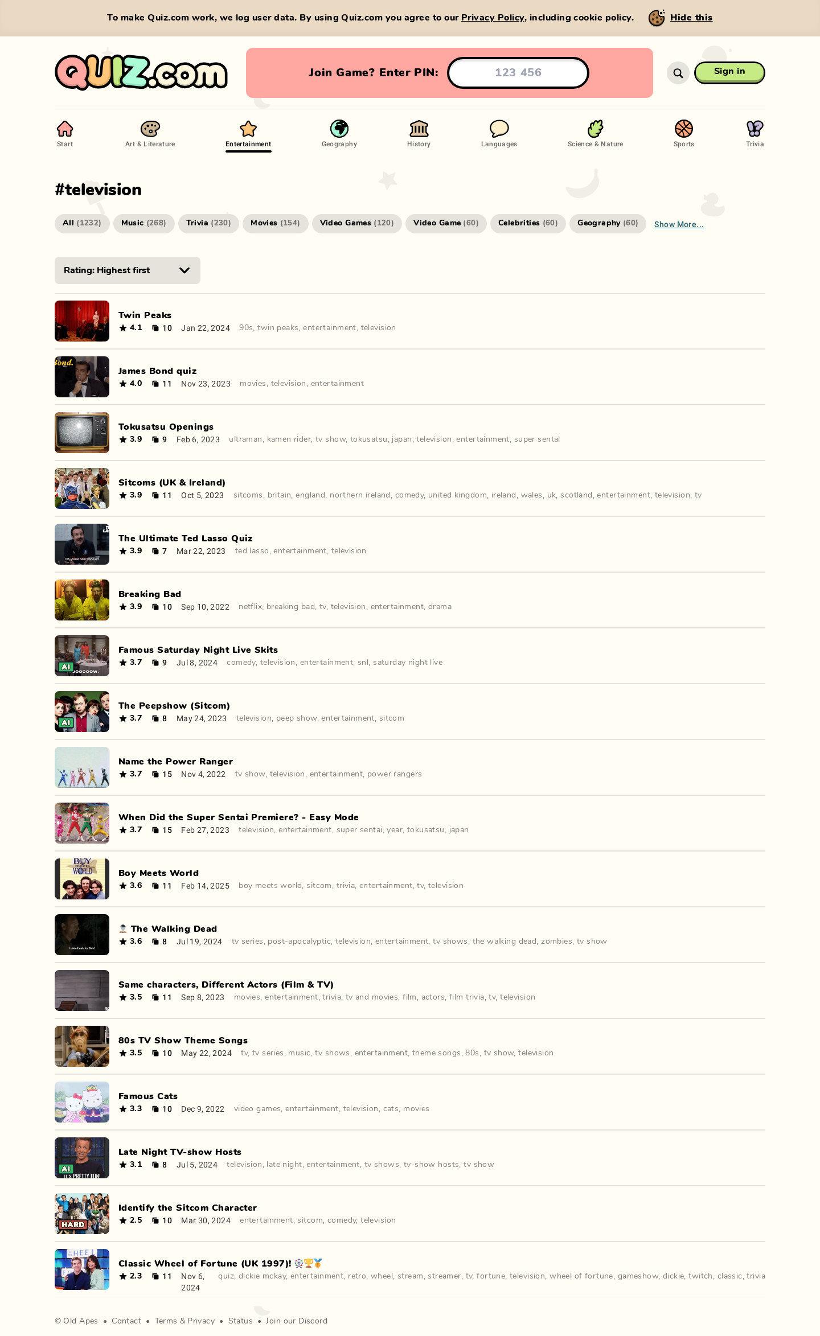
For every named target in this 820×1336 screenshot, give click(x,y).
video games (257, 1109)
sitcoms (248, 495)
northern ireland (360, 495)
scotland (576, 495)
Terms (166, 1321)
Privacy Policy (492, 17)
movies (253, 384)
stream (410, 1276)
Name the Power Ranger (175, 761)
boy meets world (270, 886)
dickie (673, 1276)
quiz (226, 1276)
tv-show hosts (431, 1165)
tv (698, 495)
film (410, 997)
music (299, 1053)
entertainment (329, 328)
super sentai (537, 439)
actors (433, 997)
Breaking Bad (150, 594)
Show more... (679, 224)
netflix (250, 607)
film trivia (467, 997)
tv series (248, 942)
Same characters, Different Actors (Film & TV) (226, 984)
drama (440, 607)
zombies (556, 942)
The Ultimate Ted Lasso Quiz (185, 538)
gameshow (638, 1276)
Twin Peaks (145, 315)
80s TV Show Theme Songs (183, 1040)
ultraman (245, 439)
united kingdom (457, 495)
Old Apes (80, 1321)
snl (363, 663)
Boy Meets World (158, 873)
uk (551, 495)
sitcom (392, 718)
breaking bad (290, 607)
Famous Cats (148, 1096)
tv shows (450, 942)
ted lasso (252, 551)
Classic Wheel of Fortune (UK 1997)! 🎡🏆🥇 (220, 1263)
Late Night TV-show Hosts (180, 1152)
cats (391, 1109)
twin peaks (277, 328)
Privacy (201, 1321)
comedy (409, 495)
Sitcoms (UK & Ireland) (172, 482)
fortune (491, 1276)
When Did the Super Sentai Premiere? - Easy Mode (238, 817)
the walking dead (505, 942)
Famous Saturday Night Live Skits (198, 650)
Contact (126, 1321)
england (310, 495)
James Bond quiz (157, 371)
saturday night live (407, 663)
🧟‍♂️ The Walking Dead (168, 929)
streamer (444, 1276)
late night (284, 1165)
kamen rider (289, 439)
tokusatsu (369, 439)
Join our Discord (296, 1321)
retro (357, 1276)
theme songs (436, 1053)
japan (402, 439)
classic (730, 1276)
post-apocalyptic (299, 942)
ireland (503, 495)
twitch (700, 1276)
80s (472, 1053)
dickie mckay (262, 1276)
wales (532, 495)
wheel (382, 1276)
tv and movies (372, 997)
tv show (330, 439)
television (378, 328)
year (395, 830)
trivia (346, 886)
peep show (296, 718)
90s (246, 328)
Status (240, 1321)
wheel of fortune (581, 1276)
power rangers (394, 774)
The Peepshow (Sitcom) (174, 705)
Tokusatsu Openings (166, 426)
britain (280, 495)
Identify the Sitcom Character (187, 1207)
